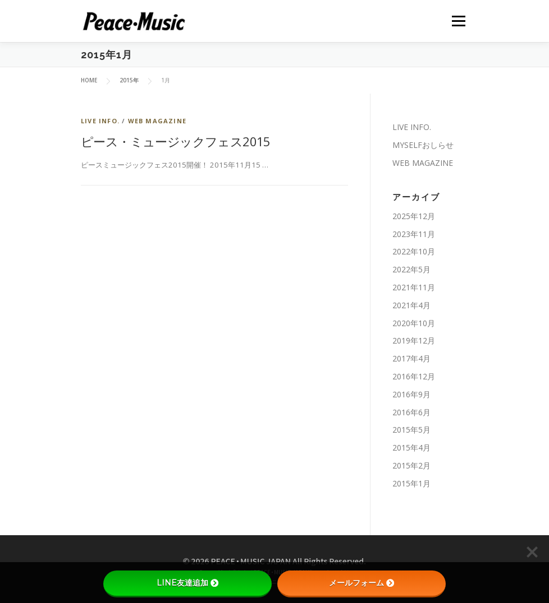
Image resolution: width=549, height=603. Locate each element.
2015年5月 (411, 429)
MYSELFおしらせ (423, 145)
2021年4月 (411, 305)
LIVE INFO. (100, 121)
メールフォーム (361, 583)
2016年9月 (411, 394)
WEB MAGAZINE (157, 121)
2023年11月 (413, 234)
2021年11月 (413, 287)
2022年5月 (411, 269)
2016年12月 (413, 376)
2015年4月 (411, 447)
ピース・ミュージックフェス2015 (176, 141)
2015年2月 (411, 465)
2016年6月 (411, 412)
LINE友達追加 (187, 583)
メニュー (458, 21)
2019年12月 (413, 340)
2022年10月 (413, 251)
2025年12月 (413, 216)
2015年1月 (411, 483)
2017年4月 (411, 358)
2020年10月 (413, 323)
